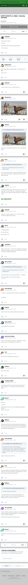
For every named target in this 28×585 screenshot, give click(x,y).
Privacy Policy (11, 575)
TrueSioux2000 (9, 381)
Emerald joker (8, 288)
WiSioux (7, 420)
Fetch (6, 225)
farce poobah (8, 507)
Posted (10, 38)
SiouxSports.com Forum (10, 2)
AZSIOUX (4, 21)
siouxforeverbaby (9, 336)
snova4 (7, 124)
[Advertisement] (14, 11)
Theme (5, 575)
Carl (6, 352)
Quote (5, 52)
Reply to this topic (14, 26)
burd (6, 159)
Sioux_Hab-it (8, 261)
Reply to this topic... (7, 558)
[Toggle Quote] (3, 129)
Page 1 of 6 (13, 31)
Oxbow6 (7, 83)
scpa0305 (7, 244)
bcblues (7, 307)
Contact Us (18, 575)
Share (6, 566)
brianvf (7, 398)
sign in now (7, 553)
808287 (7, 185)
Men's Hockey (13, 22)
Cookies (23, 575)
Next (23, 31)
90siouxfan (8, 97)
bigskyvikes (8, 64)
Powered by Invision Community (14, 578)
